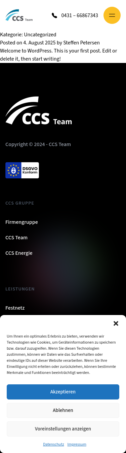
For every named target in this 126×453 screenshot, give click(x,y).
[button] (116, 323)
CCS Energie (19, 253)
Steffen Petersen (81, 42)
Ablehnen (63, 410)
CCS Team (16, 237)
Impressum (77, 444)
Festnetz (15, 308)
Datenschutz (53, 444)
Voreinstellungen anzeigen (63, 428)
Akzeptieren (63, 391)
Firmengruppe (21, 222)
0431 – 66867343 (79, 15)
